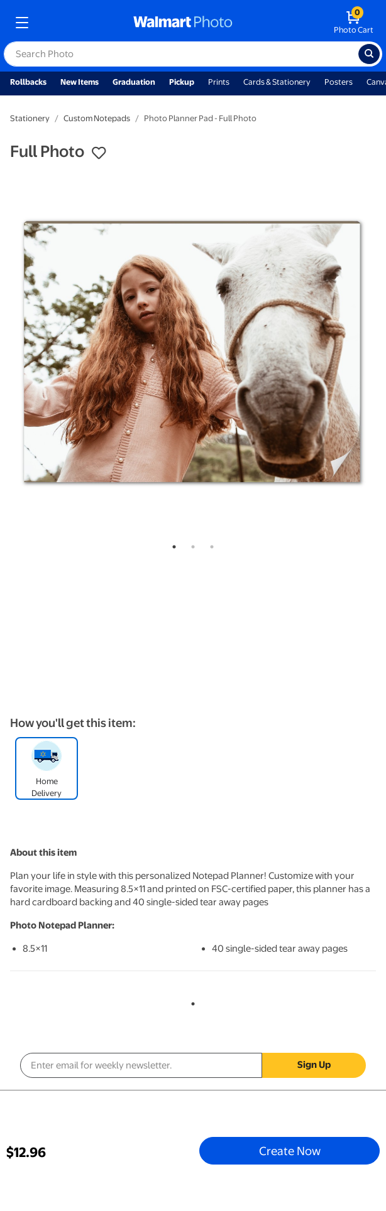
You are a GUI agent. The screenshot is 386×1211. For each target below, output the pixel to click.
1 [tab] (171, 544)
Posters (338, 82)
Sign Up (314, 1064)
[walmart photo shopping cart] (353, 22)
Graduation (134, 82)
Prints (218, 82)
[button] (98, 153)
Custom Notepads (96, 118)
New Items (79, 82)
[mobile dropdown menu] (22, 22)
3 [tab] (209, 544)
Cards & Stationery (277, 82)
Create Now (290, 1151)
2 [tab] (190, 544)
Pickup (181, 82)
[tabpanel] (193, 351)
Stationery (30, 118)
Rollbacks (28, 82)
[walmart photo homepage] (183, 22)
